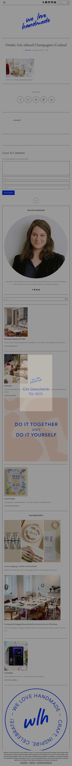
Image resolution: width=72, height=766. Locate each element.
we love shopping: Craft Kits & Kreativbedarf (20, 566)
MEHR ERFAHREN (10, 395)
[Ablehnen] (70, 758)
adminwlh (28, 50)
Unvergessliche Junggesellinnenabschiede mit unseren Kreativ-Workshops (30, 624)
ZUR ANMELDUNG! (11, 346)
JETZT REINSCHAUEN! (11, 506)
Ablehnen (32, 763)
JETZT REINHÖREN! (11, 680)
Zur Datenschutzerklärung (44, 763)
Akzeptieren (24, 763)
